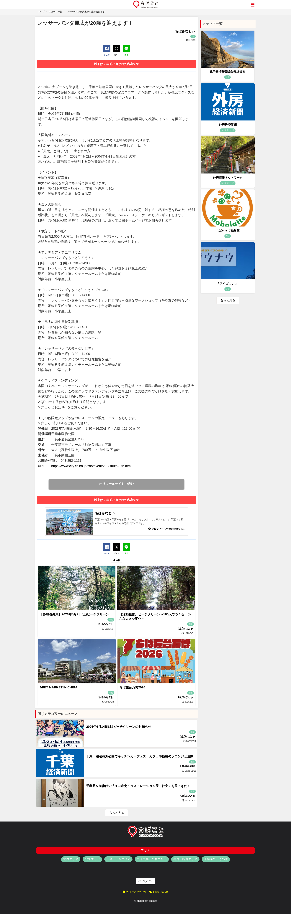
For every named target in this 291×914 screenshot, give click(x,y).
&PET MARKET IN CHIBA (58, 687)
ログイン (145, 881)
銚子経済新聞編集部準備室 (227, 71)
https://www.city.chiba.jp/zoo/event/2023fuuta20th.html (91, 466)
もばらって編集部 (228, 230)
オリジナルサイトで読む (116, 484)
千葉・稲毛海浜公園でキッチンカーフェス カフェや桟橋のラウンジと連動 (139, 756)
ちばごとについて (135, 891)
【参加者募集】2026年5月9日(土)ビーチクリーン (74, 614)
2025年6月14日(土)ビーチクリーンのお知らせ (118, 726)
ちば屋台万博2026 (132, 687)
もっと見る (116, 812)
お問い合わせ (158, 891)
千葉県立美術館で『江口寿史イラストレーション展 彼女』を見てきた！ (138, 786)
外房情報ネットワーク (228, 177)
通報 (116, 560)
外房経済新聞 (228, 124)
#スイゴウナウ (227, 283)
